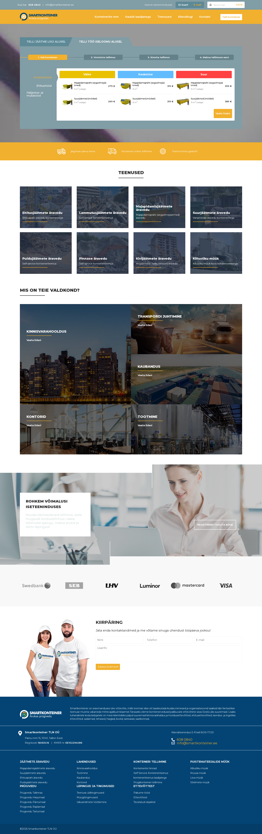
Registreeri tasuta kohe (215, 524)
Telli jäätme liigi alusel (46, 41)
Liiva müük (196, 777)
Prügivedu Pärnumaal (32, 802)
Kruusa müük (198, 773)
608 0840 (184, 739)
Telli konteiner (231, 17)
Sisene (239, 5)
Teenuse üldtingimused (90, 792)
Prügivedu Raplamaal (32, 806)
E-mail (197, 4)
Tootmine (82, 773)
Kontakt (204, 16)
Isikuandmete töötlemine (92, 802)
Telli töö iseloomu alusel (100, 41)
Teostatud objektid (144, 802)
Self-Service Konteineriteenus (151, 773)
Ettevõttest (140, 797)
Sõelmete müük (199, 782)
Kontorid (82, 782)
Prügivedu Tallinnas (31, 792)
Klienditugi (185, 16)
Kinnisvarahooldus (87, 768)
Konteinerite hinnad (145, 768)
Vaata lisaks (223, 113)
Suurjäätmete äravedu (33, 773)
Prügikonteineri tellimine (148, 782)
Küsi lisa (29, 4)
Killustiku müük (199, 768)
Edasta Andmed (108, 666)
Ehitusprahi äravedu (31, 777)
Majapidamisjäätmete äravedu (37, 768)
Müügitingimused (87, 797)
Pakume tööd (142, 792)
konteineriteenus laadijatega (150, 777)
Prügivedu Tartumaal (32, 811)
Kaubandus (83, 777)
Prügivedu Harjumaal (32, 797)
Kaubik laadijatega (138, 16)
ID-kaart (183, 4)
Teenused (164, 16)
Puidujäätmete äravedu (33, 782)
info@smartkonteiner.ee (59, 4)
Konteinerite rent (107, 16)
